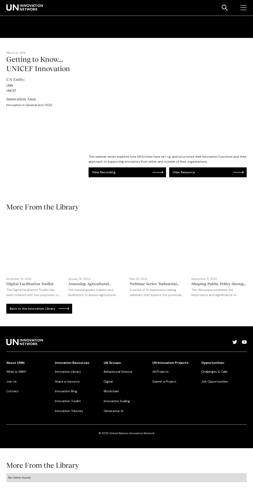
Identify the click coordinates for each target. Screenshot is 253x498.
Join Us (11, 381)
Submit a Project (164, 381)
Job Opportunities (214, 381)
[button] (243, 7)
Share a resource (67, 381)
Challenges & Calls (214, 372)
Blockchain (111, 391)
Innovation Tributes (69, 411)
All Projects (160, 372)
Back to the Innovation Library (32, 309)
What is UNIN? (16, 372)
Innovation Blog (66, 391)
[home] (24, 7)
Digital (108, 381)
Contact (12, 391)
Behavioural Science (118, 372)
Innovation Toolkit (68, 401)
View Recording (104, 172)
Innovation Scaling (117, 401)
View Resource (184, 172)
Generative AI (113, 411)
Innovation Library (68, 372)
